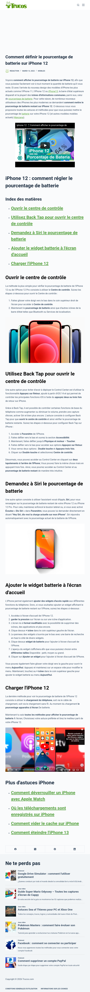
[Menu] (83, 5)
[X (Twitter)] (35, 849)
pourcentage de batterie (21, 98)
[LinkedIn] (75, 849)
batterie (25, 113)
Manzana (18, 117)
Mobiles (41, 71)
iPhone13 (53, 91)
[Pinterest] (55, 849)
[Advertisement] (45, 31)
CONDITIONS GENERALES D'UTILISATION (21, 989)
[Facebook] (15, 849)
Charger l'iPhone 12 (30, 263)
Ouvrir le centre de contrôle (37, 208)
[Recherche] (78, 5)
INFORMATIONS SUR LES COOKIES (54, 989)
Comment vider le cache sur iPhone (45, 823)
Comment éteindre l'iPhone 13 (40, 832)
